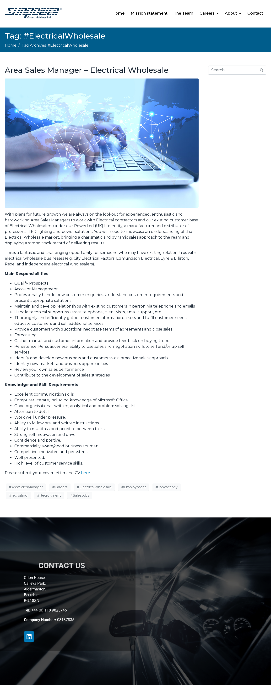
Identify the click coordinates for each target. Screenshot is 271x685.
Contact (255, 13)
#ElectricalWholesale (94, 487)
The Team (183, 13)
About (233, 13)
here (85, 473)
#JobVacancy (167, 487)
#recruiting (18, 495)
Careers (209, 13)
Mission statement (149, 13)
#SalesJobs (79, 495)
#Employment (133, 487)
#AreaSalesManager (26, 487)
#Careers (59, 487)
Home (118, 13)
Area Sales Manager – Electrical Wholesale (86, 70)
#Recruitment (49, 495)
